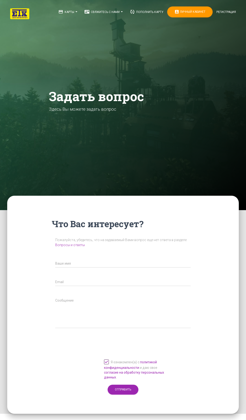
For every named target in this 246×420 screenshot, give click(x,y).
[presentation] (91, 339)
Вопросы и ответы (70, 245)
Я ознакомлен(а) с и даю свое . (134, 369)
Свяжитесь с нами (104, 11)
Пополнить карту (146, 11)
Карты (67, 11)
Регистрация (226, 12)
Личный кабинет (190, 11)
